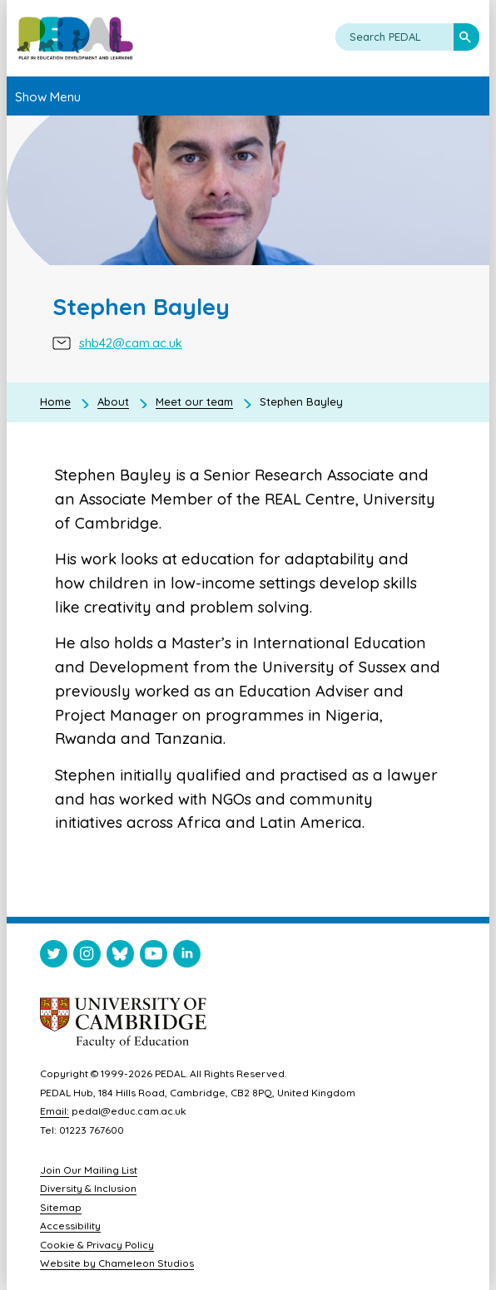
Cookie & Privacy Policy (97, 1244)
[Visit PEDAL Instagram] (87, 957)
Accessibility (70, 1225)
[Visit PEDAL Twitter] (53, 957)
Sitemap (61, 1207)
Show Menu (48, 97)
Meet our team (194, 401)
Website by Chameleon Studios (117, 1263)
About (113, 401)
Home (55, 401)
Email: (54, 1111)
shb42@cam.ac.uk (130, 344)
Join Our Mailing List (88, 1170)
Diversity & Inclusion (88, 1188)
